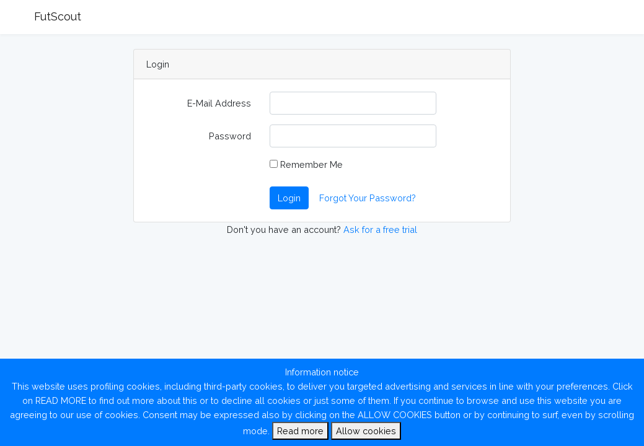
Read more (300, 431)
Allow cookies (366, 431)
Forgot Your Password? (367, 198)
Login (289, 198)
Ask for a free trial (380, 229)
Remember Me (306, 164)
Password (230, 136)
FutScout (57, 16)
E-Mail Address (219, 103)
